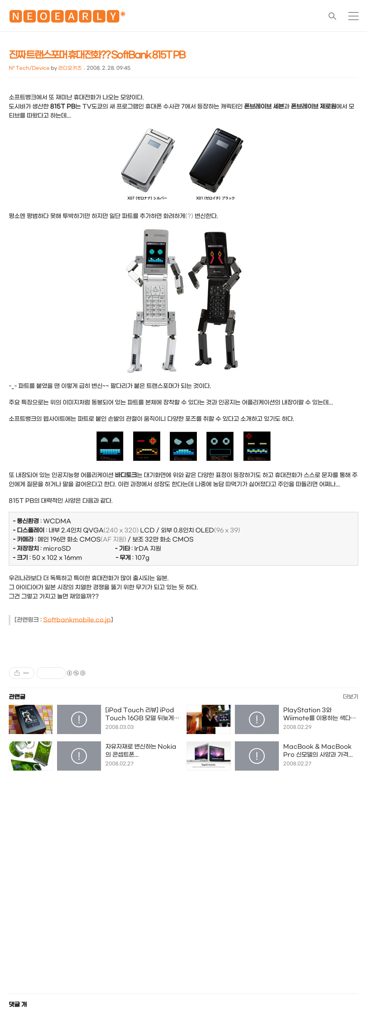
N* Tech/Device (29, 68)
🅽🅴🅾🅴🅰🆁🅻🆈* (67, 18)
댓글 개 (18, 1004)
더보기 (350, 696)
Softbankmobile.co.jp (77, 619)
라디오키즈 (70, 68)
